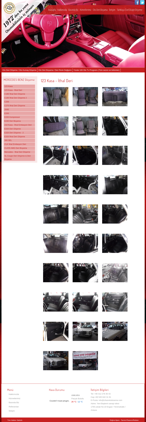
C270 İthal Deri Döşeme (14, 105)
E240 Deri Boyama (12, 121)
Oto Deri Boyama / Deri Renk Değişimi (55, 70)
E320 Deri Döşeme (12, 129)
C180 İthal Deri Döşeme (14, 94)
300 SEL (8, 140)
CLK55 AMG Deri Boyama (15, 148)
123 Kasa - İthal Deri (13, 90)
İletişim (112, 10)
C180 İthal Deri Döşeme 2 (15, 98)
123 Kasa (8, 86)
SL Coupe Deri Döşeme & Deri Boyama (17, 157)
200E (6, 109)
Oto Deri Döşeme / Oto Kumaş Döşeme (20, 70)
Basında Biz (73, 10)
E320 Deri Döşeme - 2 (14, 133)
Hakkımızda (62, 10)
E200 (6, 113)
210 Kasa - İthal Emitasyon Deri (18, 125)
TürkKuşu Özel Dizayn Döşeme (129, 10)
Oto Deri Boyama (100, 10)
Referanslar (14, 407)
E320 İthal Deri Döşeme (14, 136)
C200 (6, 102)
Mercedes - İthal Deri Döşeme (17, 152)
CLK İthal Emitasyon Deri (15, 144)
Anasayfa (52, 10)
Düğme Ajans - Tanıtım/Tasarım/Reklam (124, 420)
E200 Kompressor (12, 117)
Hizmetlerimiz (85, 10)
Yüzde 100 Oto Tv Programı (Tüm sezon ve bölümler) (97, 70)
